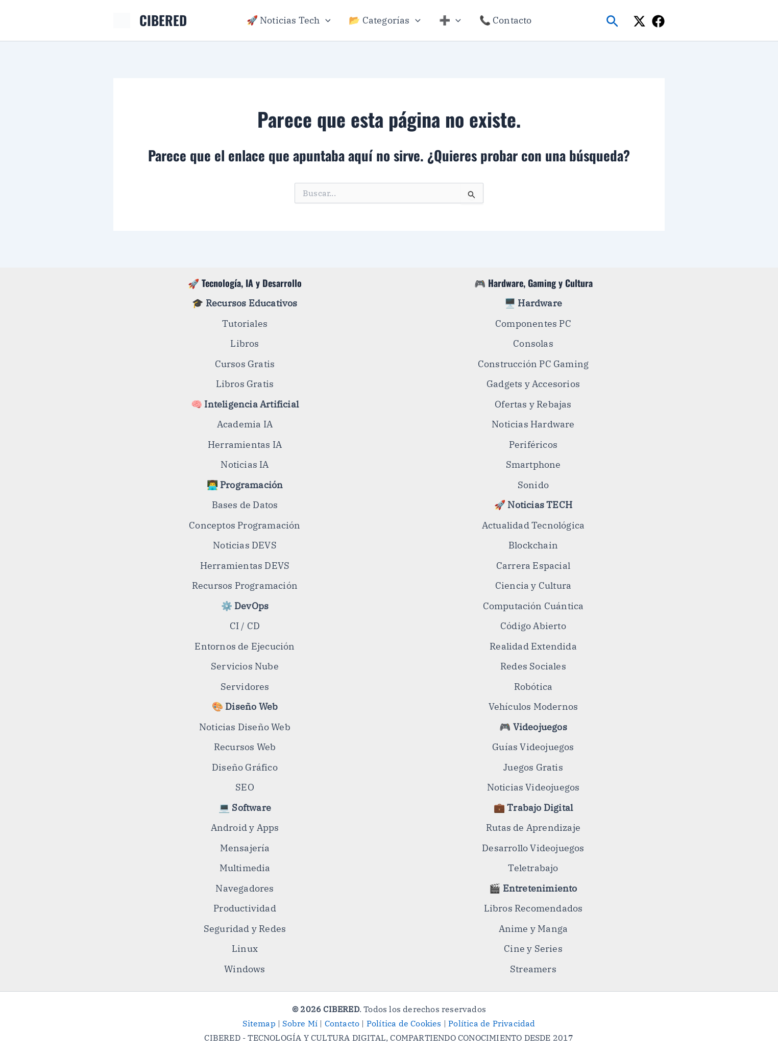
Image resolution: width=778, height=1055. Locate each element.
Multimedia (245, 868)
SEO (244, 787)
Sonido (533, 485)
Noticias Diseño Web (244, 727)
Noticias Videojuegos (533, 787)
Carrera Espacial (533, 565)
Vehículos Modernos (533, 706)
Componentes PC (533, 323)
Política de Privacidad (491, 1023)
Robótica (533, 686)
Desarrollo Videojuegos (533, 848)
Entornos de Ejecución (245, 646)
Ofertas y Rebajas (533, 404)
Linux (245, 948)
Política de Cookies (404, 1023)
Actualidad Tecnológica (533, 525)
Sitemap (258, 1023)
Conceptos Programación (244, 525)
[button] (325, 20)
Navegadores (244, 888)
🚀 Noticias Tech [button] (289, 20)
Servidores (245, 686)
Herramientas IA (245, 444)
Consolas (533, 343)
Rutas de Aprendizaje (533, 827)
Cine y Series (533, 948)
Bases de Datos (245, 505)
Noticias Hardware (533, 424)
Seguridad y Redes (245, 928)
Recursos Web (245, 747)
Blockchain (533, 545)
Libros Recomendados (533, 908)
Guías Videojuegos (533, 747)
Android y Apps (245, 827)
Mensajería (245, 848)
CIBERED (163, 20)
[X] (639, 21)
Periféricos (533, 444)
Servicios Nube (245, 666)
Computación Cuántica (533, 606)
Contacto (342, 1023)
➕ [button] (450, 20)
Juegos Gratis (533, 767)
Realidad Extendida (533, 646)
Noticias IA (245, 464)
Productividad (244, 908)
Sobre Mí (300, 1023)
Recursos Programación (245, 585)
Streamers (533, 969)
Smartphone (533, 464)
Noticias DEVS (245, 545)
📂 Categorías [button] (384, 20)
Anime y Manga (533, 928)
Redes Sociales (533, 666)
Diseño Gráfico (245, 767)
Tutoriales (245, 323)
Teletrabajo (533, 868)
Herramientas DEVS (244, 565)
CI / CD (245, 626)
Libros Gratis (245, 384)
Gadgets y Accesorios (533, 384)
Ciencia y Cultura (533, 585)
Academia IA (245, 424)
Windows (244, 969)
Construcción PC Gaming (533, 364)
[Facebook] (658, 21)
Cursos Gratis (245, 364)
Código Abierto (533, 626)
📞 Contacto (505, 20)
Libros (244, 343)
